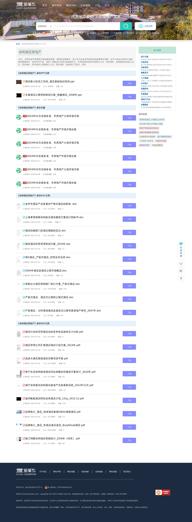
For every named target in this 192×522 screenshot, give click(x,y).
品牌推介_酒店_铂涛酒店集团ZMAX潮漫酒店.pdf (53, 412)
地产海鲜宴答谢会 (164, 137)
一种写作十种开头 (146, 141)
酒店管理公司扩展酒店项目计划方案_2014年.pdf (52, 345)
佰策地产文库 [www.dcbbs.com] (27, 494)
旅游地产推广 (144, 145)
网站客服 (113, 472)
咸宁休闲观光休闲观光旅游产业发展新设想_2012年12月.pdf (59, 385)
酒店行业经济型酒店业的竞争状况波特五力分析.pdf (54, 331)
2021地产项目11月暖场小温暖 (151, 124)
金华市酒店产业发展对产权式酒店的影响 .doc (51, 204)
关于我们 (43, 472)
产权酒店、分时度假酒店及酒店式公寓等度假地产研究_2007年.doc (63, 310)
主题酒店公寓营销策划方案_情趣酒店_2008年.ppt (53, 94)
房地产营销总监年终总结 (149, 128)
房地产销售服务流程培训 (149, 132)
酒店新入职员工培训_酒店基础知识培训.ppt (49, 81)
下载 (129, 83)
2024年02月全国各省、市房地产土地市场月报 (53, 142)
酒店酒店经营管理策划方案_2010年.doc (48, 244)
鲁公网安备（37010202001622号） (59, 487)
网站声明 (57, 472)
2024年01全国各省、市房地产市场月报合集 (52, 129)
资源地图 (85, 472)
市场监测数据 (157, 145)
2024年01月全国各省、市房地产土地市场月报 (53, 116)
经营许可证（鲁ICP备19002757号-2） (29, 487)
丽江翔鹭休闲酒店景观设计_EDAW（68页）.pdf (52, 438)
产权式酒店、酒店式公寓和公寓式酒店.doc (49, 297)
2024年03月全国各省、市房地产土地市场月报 (53, 169)
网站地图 (71, 472)
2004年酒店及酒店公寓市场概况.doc (46, 270)
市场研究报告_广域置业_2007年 (151, 120)
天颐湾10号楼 (161, 141)
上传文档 (145, 26)
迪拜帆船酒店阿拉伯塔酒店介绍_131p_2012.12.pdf (54, 398)
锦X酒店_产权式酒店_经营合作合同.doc (48, 257)
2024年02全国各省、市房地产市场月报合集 (52, 156)
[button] (10, 20)
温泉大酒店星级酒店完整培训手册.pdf (46, 358)
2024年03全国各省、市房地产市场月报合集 (52, 182)
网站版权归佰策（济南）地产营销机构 (85, 494)
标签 (18, 44)
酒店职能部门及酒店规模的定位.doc (45, 230)
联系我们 (127, 472)
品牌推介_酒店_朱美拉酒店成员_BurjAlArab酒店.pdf (55, 425)
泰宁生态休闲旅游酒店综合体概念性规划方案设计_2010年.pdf (60, 371)
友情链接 (99, 472)
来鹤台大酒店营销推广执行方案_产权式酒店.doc (52, 284)
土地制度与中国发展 (147, 137)
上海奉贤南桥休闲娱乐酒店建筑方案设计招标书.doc (54, 217)
